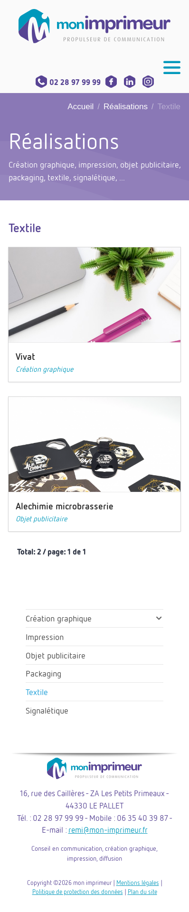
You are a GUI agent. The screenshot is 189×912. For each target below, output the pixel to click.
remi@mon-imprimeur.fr (108, 830)
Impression (45, 636)
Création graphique (44, 369)
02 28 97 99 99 (68, 82)
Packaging (43, 673)
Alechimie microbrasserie (64, 505)
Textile (37, 691)
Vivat (25, 356)
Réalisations (126, 107)
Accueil (80, 107)
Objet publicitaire (41, 518)
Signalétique (47, 710)
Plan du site (142, 891)
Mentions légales (137, 882)
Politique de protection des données (77, 891)
